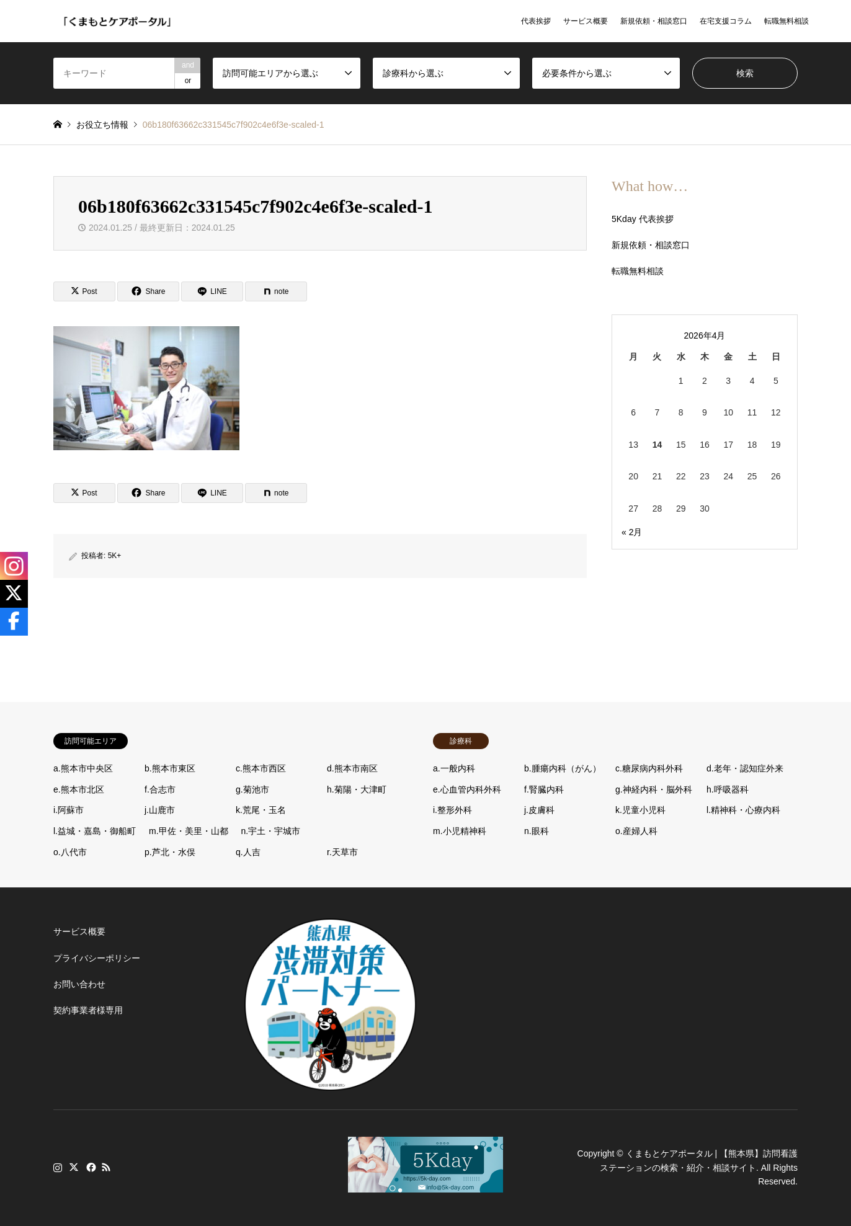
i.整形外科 (452, 810)
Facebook (90, 1167)
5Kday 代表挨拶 (643, 219)
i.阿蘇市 (68, 810)
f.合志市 (160, 789)
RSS (106, 1167)
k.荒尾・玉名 (261, 810)
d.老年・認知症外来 (744, 768)
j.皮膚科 (539, 810)
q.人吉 (248, 852)
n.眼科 (536, 831)
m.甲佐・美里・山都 (188, 831)
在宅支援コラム (726, 21)
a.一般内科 (454, 768)
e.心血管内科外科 (467, 789)
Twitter (73, 1167)
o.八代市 (70, 852)
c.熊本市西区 (261, 768)
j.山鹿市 (160, 810)
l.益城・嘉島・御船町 (94, 831)
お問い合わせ (79, 984)
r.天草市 (342, 852)
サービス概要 (585, 21)
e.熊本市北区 (78, 789)
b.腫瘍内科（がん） (562, 768)
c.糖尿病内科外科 (649, 768)
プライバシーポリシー (96, 958)
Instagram (57, 1167)
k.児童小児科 (640, 810)
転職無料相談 (786, 21)
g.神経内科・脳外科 (653, 789)
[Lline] (212, 291)
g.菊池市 (252, 789)
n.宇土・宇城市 (271, 831)
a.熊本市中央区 (83, 768)
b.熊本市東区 (170, 768)
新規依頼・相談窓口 (653, 21)
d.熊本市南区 (352, 768)
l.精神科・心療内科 (743, 810)
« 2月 (632, 532)
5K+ (115, 555)
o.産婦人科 (636, 831)
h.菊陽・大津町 (356, 789)
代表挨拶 (536, 21)
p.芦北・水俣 (170, 852)
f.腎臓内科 (544, 789)
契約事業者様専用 (88, 1010)
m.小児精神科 (459, 831)
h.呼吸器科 (727, 789)
